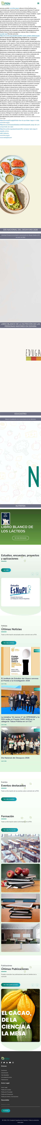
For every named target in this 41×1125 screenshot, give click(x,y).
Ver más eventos (8, 799)
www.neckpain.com (6, 137)
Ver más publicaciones (10, 985)
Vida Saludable (5, 1075)
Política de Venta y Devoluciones (9, 1096)
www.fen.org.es (14, 8)
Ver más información (20, 538)
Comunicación (4, 1073)
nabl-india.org (4, 133)
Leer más (4, 684)
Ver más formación (9, 830)
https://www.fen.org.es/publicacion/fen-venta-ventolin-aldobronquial (19, 36)
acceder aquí (3, 34)
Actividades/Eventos (6, 1077)
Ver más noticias (8, 643)
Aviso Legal (4, 1087)
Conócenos (4, 1070)
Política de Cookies (6, 1090)
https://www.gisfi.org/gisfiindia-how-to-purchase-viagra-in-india (19, 120)
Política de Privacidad (6, 1092)
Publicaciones (4, 1079)
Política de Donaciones (7, 1094)
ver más (6, 570)
